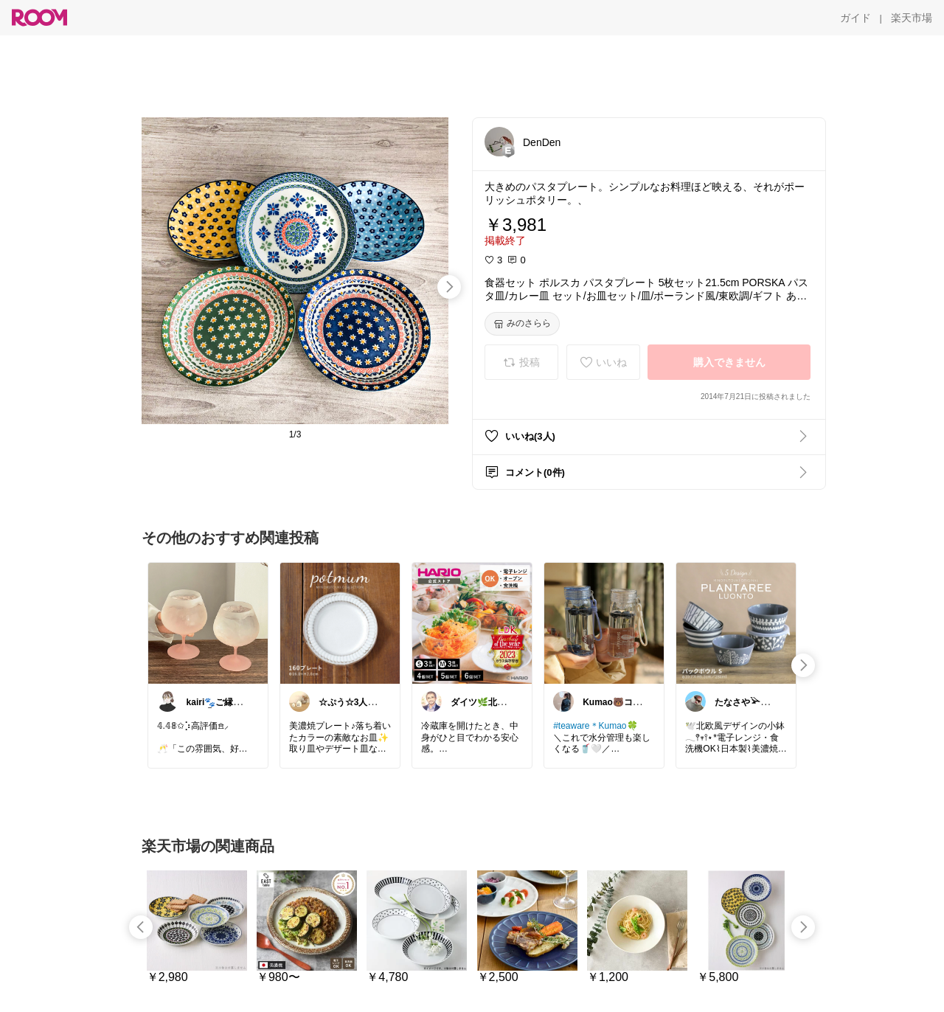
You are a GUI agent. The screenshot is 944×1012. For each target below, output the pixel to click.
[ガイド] (855, 17)
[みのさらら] (522, 324)
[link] (208, 622)
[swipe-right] (449, 287)
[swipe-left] (141, 927)
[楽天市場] (911, 17)
